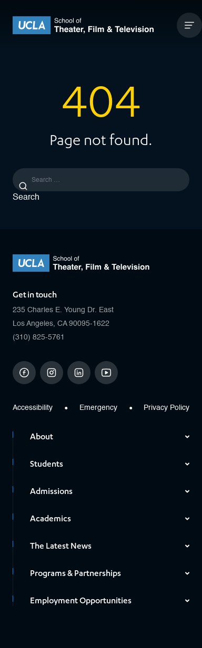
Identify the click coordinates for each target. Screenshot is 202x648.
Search (26, 197)
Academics (109, 518)
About (109, 436)
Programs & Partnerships (109, 573)
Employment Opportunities (109, 600)
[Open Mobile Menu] (189, 25)
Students (109, 464)
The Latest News (109, 546)
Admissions (109, 491)
